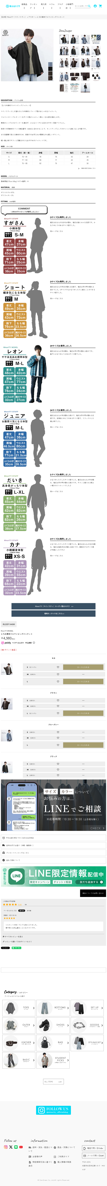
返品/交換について (13, 860)
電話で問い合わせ (92, 1148)
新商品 (24, 4)
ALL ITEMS (48, 1081)
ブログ (60, 4)
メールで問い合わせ (93, 1155)
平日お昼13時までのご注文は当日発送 (20, 838)
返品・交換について (64, 1147)
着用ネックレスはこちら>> (53, 613)
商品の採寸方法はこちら (86, 168)
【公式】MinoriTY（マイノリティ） (13, 17)
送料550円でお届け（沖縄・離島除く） (20, 845)
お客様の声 (35, 1156)
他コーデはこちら (56, 231)
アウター (31, 17)
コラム (52, 4)
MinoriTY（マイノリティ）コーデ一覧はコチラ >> (53, 606)
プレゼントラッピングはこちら (17, 853)
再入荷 (43, 4)
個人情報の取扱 (62, 1162)
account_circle (94, 6)
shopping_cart (100, 6)
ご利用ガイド (61, 1156)
